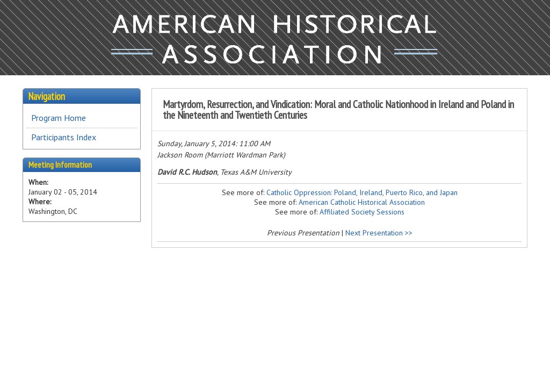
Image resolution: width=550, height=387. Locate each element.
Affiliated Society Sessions (362, 212)
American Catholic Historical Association (362, 202)
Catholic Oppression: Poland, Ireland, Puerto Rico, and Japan (362, 192)
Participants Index (63, 137)
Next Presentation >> (378, 233)
